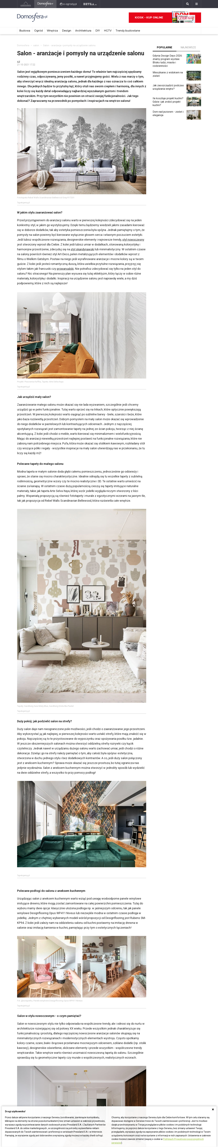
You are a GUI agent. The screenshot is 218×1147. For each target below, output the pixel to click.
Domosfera (23, 45)
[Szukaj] (187, 4)
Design (66, 30)
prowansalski (65, 268)
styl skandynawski (82, 249)
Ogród (38, 30)
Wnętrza (52, 30)
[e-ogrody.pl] (68, 4)
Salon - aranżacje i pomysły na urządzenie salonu (69, 45)
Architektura (83, 30)
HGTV (108, 30)
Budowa (24, 30)
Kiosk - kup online (165, 17)
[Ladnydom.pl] (25, 4)
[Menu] (196, 4)
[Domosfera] (45, 4)
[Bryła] (90, 4)
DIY (97, 30)
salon (36, 45)
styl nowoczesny (133, 239)
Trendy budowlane (128, 30)
